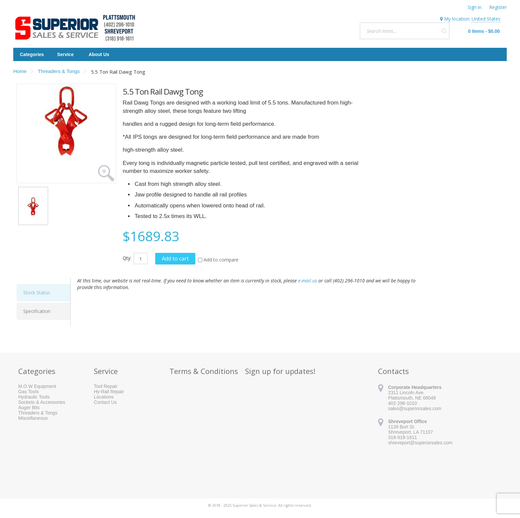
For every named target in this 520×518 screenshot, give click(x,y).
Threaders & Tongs (37, 412)
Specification (36, 311)
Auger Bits (29, 407)
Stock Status (36, 292)
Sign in (475, 7)
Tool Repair (105, 386)
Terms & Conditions (203, 371)
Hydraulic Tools (34, 397)
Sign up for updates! (280, 371)
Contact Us (105, 402)
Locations (104, 397)
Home (20, 71)
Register (498, 7)
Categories (32, 54)
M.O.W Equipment (37, 386)
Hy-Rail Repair (109, 391)
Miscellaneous (33, 418)
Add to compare (221, 260)
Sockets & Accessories (41, 402)
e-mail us (307, 280)
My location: (470, 19)
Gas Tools (28, 391)
